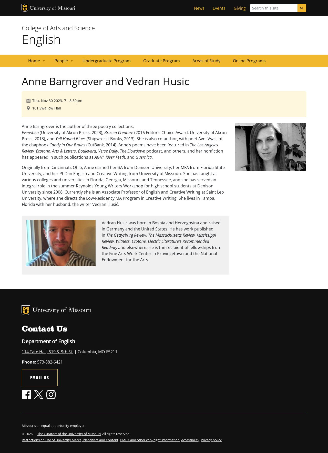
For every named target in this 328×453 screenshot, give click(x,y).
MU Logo (25, 8)
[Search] (302, 8)
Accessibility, (190, 440)
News (199, 8)
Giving (240, 8)
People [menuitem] (60, 62)
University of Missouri (52, 8)
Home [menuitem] (33, 62)
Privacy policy (211, 440)
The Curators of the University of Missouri (69, 433)
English (41, 39)
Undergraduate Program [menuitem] (107, 61)
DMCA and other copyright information (150, 440)
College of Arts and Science (58, 28)
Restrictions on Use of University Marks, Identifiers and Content (70, 440)
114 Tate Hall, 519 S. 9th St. (47, 352)
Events (219, 8)
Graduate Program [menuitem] (161, 61)
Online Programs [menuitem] (249, 61)
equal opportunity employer (63, 425)
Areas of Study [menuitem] (206, 61)
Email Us (39, 377)
